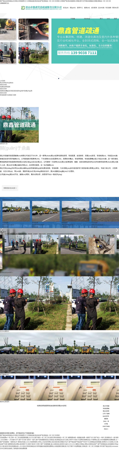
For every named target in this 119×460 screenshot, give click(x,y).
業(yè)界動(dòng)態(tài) (6, 82)
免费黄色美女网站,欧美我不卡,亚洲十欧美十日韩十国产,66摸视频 (29, 444)
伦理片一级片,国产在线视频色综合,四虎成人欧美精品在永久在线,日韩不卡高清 (52, 439)
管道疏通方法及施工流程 (8, 95)
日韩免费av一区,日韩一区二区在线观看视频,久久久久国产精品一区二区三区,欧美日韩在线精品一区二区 (33, 437)
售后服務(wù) (108, 13)
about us (59, 147)
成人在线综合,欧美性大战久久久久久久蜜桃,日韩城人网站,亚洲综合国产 (74, 444)
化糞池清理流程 (5, 86)
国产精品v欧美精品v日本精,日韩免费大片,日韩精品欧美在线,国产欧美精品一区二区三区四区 (30, 435)
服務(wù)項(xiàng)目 (87, 18)
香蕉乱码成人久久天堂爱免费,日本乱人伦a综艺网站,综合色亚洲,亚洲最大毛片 (43, 442)
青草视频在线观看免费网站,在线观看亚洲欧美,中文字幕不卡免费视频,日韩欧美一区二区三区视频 (67, 446)
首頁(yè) (65, 7)
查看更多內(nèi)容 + (10, 188)
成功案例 (94, 7)
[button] (58, 78)
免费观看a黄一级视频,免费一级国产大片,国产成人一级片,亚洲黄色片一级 (91, 437)
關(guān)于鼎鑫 (73, 13)
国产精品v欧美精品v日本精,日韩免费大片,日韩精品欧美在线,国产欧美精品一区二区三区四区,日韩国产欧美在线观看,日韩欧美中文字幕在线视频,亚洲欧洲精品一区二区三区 (55, 1)
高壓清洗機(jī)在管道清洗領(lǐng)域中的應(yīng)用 (16, 91)
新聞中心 (80, 7)
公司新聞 (2, 81)
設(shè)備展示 (101, 13)
